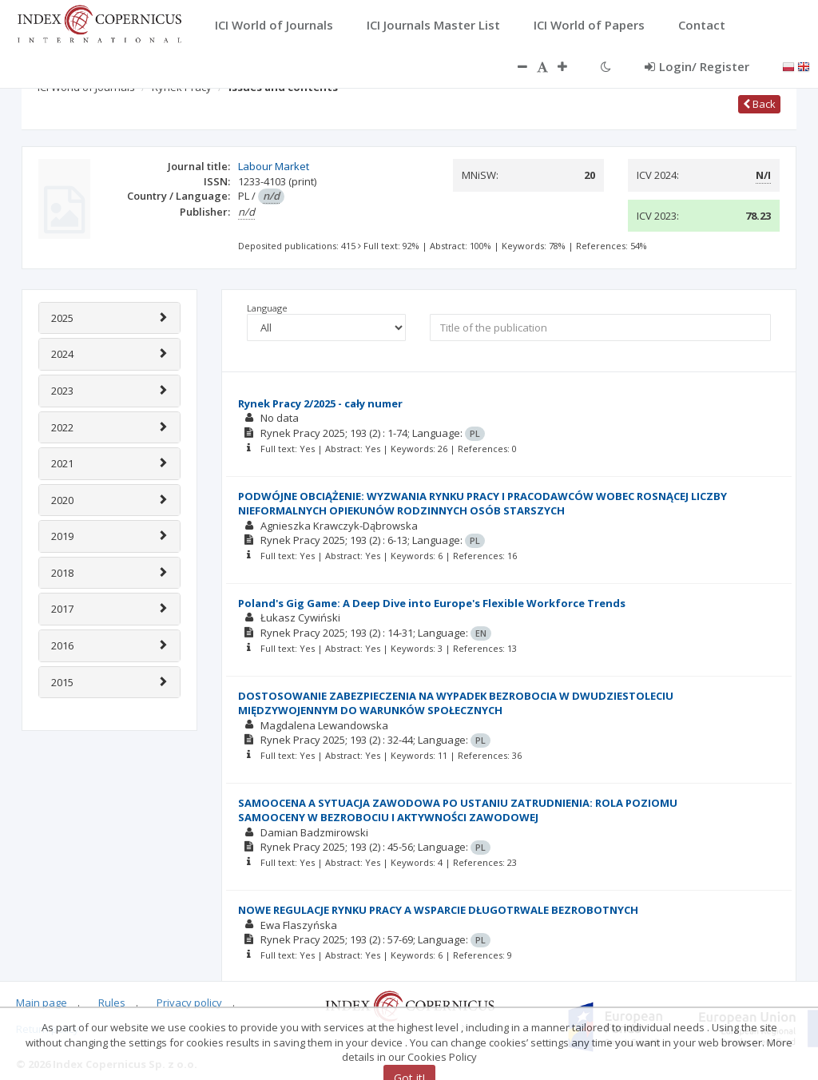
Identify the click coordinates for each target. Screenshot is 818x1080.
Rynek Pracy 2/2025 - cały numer (320, 403)
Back (759, 104)
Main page (41, 1002)
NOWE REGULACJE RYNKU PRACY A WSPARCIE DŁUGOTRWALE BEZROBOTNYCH (438, 910)
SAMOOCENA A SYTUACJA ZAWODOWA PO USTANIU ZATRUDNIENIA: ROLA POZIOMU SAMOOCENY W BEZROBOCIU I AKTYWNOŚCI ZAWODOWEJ (457, 810)
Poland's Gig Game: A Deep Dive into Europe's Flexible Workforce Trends (431, 603)
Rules (111, 1002)
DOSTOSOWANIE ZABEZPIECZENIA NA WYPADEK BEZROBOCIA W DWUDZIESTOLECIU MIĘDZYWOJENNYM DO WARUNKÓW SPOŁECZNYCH (455, 703)
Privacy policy (189, 1002)
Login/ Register (697, 66)
